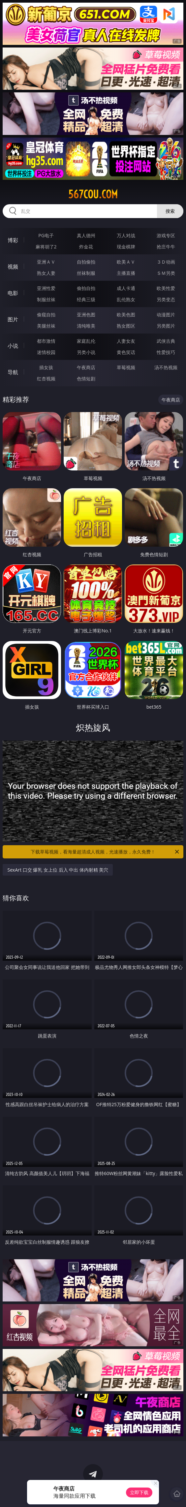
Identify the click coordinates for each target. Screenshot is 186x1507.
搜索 (170, 211)
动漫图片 (166, 314)
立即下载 (139, 1492)
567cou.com (93, 194)
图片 (13, 319)
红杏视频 (46, 378)
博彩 (13, 240)
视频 (13, 266)
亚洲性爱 (46, 288)
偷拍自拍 (86, 288)
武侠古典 (166, 341)
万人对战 (126, 235)
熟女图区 (126, 326)
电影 (13, 293)
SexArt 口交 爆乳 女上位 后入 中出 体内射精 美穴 (57, 870)
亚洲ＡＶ (46, 262)
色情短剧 (86, 378)
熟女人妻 (46, 273)
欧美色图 (126, 314)
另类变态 (166, 299)
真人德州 (86, 235)
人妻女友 (126, 341)
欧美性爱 (166, 288)
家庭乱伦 (86, 341)
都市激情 (46, 341)
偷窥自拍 (46, 314)
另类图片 (166, 326)
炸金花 (86, 246)
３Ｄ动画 (166, 262)
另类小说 (86, 352)
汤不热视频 (165, 367)
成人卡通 (126, 288)
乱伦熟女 (126, 299)
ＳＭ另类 (166, 273)
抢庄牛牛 (166, 246)
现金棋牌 (126, 246)
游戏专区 (166, 235)
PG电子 (46, 235)
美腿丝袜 (46, 326)
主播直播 (126, 273)
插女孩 (46, 367)
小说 (13, 345)
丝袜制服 (86, 273)
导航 (13, 372)
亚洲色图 (86, 314)
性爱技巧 (166, 352)
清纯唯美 (86, 326)
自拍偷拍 (86, 262)
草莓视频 (126, 367)
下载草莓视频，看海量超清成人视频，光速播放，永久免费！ (105, 852)
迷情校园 (46, 352)
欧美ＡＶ (126, 262)
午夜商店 (86, 367)
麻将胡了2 (46, 246)
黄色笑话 (126, 352)
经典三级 (86, 299)
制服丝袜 (46, 299)
